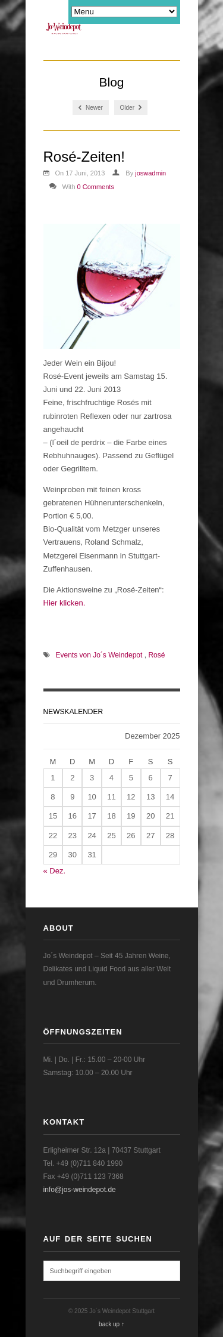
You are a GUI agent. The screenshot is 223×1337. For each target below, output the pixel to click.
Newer (90, 107)
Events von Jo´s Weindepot (99, 655)
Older (131, 107)
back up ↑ (111, 1324)
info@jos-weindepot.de (79, 1189)
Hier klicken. (64, 602)
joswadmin (150, 173)
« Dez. (54, 870)
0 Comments (95, 186)
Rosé (156, 655)
